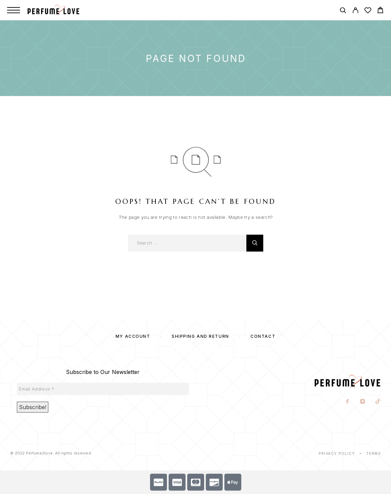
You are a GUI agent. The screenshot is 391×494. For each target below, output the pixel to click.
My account (133, 336)
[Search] (342, 11)
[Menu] (13, 10)
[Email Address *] (103, 389)
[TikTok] (378, 402)
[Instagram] (362, 402)
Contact (262, 336)
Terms (373, 453)
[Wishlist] (367, 11)
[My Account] (355, 11)
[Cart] (380, 11)
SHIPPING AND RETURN (200, 336)
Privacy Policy (337, 453)
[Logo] (60, 10)
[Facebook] (347, 402)
